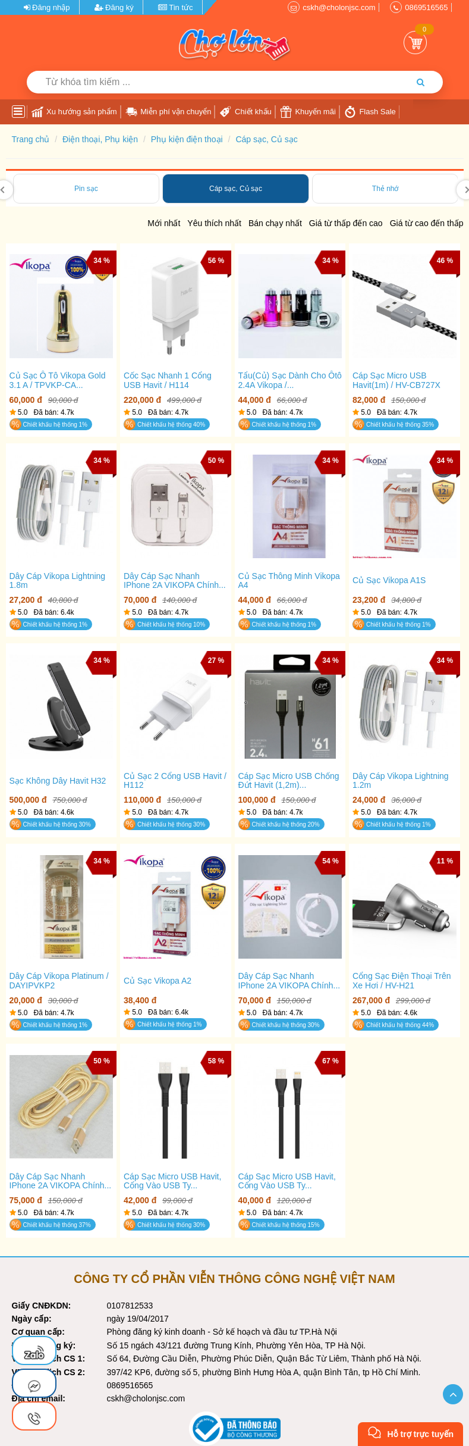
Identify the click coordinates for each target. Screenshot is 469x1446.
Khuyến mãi (308, 112)
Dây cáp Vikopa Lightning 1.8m (58, 581)
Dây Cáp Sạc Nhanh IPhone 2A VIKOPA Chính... (175, 581)
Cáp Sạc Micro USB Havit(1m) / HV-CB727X (396, 380)
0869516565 (426, 7)
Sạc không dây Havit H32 (58, 781)
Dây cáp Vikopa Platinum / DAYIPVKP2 (59, 981)
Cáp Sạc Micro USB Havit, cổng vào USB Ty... (172, 1181)
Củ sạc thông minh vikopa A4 (289, 581)
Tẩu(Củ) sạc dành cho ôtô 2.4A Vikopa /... (290, 380)
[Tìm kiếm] (421, 82)
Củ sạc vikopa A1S (389, 580)
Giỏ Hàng (415, 42)
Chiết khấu (245, 112)
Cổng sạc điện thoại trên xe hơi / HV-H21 (401, 981)
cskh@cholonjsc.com (339, 7)
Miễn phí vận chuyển (168, 112)
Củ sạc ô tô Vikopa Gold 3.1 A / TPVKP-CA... (58, 380)
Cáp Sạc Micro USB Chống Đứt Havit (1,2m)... (288, 781)
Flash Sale (370, 112)
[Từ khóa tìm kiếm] (205, 82)
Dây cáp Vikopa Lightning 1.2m (400, 781)
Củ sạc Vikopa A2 (157, 980)
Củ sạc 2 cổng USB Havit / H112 (175, 781)
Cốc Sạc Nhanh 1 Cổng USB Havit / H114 (168, 380)
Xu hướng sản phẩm (74, 112)
